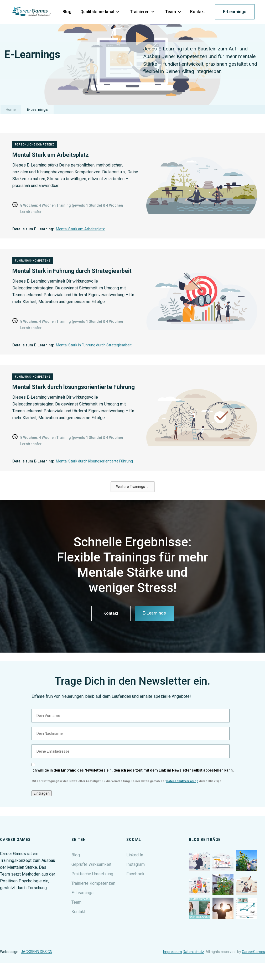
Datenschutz (193, 952)
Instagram (135, 864)
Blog (75, 854)
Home (11, 109)
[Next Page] (133, 486)
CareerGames (253, 952)
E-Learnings (234, 11)
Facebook (135, 873)
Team (76, 902)
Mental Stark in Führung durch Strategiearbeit (94, 345)
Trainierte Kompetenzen (93, 883)
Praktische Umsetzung (92, 873)
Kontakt (110, 613)
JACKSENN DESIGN (36, 952)
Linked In (134, 854)
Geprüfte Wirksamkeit (91, 864)
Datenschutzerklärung (182, 781)
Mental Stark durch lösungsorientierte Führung (94, 461)
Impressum (172, 952)
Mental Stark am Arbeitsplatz (80, 229)
